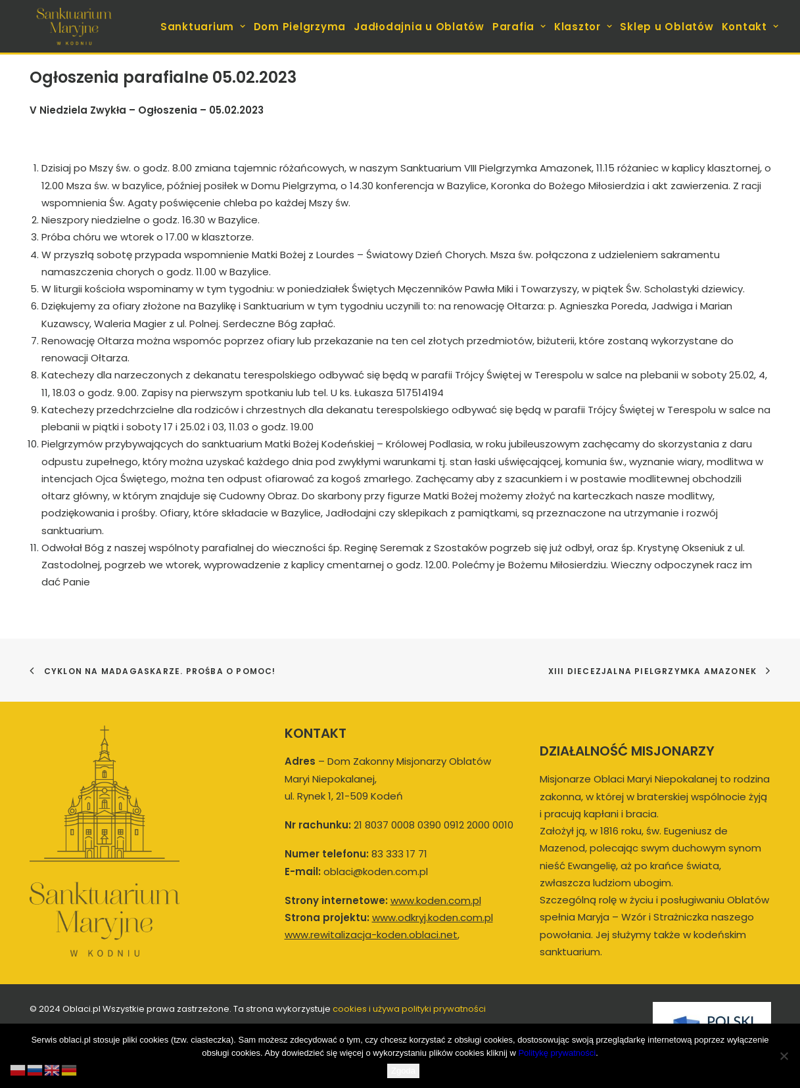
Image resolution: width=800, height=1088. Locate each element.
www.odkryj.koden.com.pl (432, 917)
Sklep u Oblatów (666, 27)
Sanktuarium (203, 27)
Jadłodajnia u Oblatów (419, 27)
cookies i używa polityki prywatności (409, 1009)
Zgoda (403, 1071)
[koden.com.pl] (74, 26)
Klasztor (583, 27)
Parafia (519, 27)
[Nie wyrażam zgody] (783, 1055)
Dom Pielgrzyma (300, 27)
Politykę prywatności (557, 1053)
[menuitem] (204, 26)
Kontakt (750, 27)
